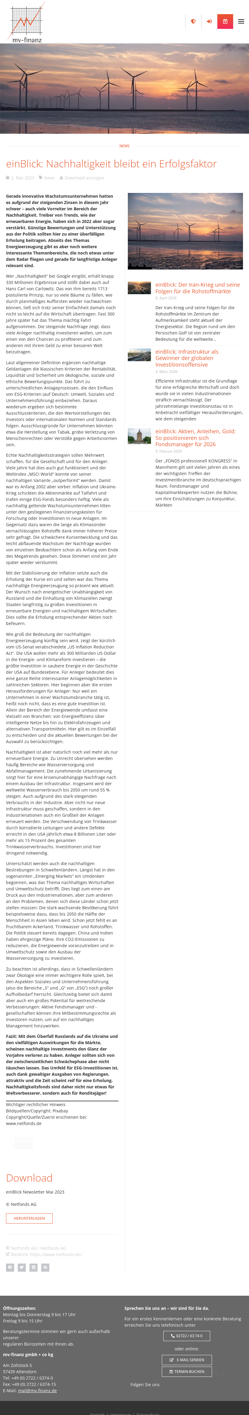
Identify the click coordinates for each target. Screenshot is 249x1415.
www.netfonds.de (24, 1123)
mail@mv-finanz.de (37, 1390)
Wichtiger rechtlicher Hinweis (36, 1104)
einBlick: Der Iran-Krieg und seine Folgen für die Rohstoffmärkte (197, 288)
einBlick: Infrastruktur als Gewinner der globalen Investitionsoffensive (187, 358)
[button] (10, 1268)
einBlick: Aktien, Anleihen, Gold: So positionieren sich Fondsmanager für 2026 (195, 438)
